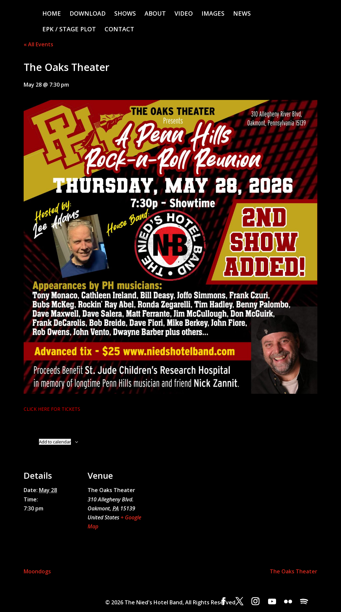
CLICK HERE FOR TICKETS (52, 409)
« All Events (38, 44)
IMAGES (212, 14)
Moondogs (37, 571)
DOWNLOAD (88, 14)
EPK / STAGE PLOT (69, 30)
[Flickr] (288, 602)
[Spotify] (304, 602)
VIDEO (183, 14)
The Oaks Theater (293, 571)
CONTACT (119, 30)
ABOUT (155, 14)
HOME (51, 14)
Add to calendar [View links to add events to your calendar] (55, 442)
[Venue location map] (187, 506)
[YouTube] (272, 602)
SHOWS (125, 14)
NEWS (242, 14)
